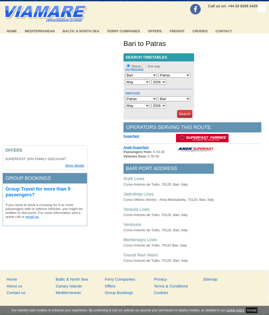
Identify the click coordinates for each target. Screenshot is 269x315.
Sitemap (210, 279)
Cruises (200, 31)
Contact (224, 31)
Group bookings (28, 178)
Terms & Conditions (171, 286)
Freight (177, 31)
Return (136, 66)
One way (154, 66)
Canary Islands (69, 286)
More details (74, 165)
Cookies (161, 292)
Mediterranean (40, 31)
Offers (155, 31)
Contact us (16, 292)
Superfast (131, 136)
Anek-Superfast (136, 147)
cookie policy (235, 310)
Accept (252, 310)
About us (14, 286)
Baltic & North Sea (81, 31)
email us (32, 217)
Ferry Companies (123, 31)
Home (12, 31)
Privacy (160, 279)
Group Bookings (119, 292)
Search (184, 114)
